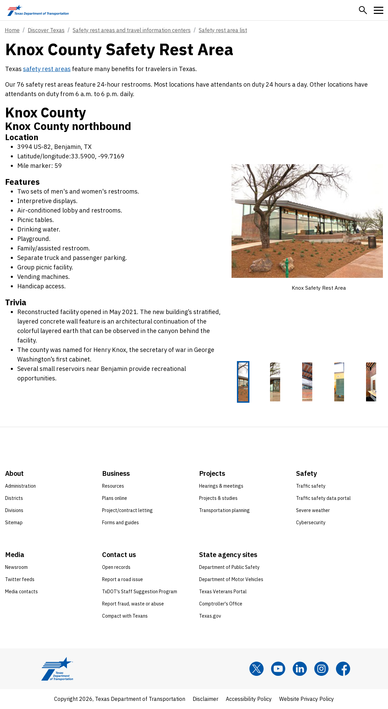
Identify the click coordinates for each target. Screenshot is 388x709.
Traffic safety (310, 486)
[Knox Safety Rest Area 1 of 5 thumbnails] (243, 382)
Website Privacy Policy (306, 699)
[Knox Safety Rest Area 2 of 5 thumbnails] (275, 382)
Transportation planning (224, 511)
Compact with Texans (125, 616)
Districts (14, 498)
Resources (113, 486)
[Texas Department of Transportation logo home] (38, 10)
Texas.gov (210, 616)
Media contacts (21, 592)
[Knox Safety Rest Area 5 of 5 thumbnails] (371, 382)
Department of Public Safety (229, 567)
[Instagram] (321, 669)
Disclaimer (205, 699)
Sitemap (14, 523)
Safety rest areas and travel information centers (132, 30)
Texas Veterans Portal (223, 592)
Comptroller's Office (220, 604)
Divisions (14, 511)
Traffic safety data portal (323, 498)
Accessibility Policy (249, 699)
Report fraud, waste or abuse (133, 604)
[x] (256, 669)
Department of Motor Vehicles (231, 580)
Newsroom (16, 567)
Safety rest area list (223, 30)
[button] (363, 10)
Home (12, 30)
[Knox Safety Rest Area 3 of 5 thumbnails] (307, 382)
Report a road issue (122, 580)
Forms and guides (120, 523)
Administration (20, 486)
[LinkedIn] (300, 669)
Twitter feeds (19, 580)
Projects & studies (218, 498)
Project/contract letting (127, 511)
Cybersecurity (310, 523)
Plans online (114, 498)
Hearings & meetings (221, 486)
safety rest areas (47, 69)
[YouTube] (278, 669)
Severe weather (313, 511)
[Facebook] (343, 669)
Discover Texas (46, 30)
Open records (116, 567)
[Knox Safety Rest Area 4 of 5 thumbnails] (339, 382)
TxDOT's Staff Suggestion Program (139, 592)
